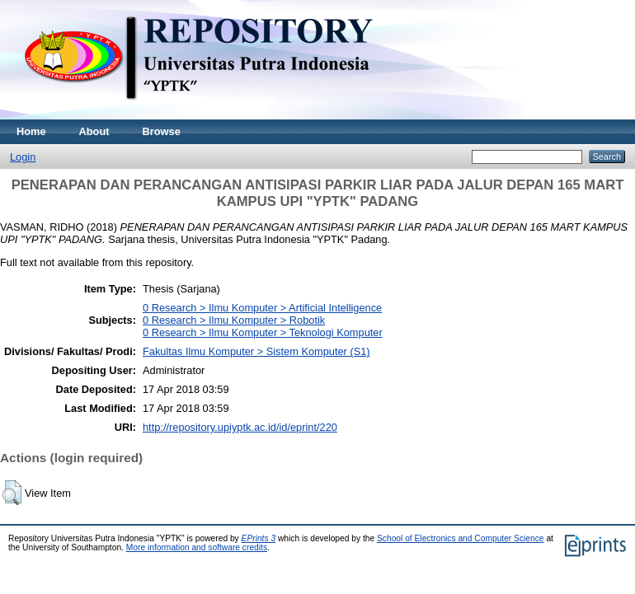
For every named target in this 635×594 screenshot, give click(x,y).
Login (22, 157)
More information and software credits (196, 547)
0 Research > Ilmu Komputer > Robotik (234, 320)
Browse (162, 131)
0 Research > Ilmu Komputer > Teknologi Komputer (263, 332)
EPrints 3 (259, 538)
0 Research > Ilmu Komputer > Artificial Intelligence (262, 308)
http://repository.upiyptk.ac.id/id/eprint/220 (240, 427)
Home (31, 131)
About (94, 131)
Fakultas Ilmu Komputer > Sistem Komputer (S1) (256, 351)
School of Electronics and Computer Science (460, 538)
